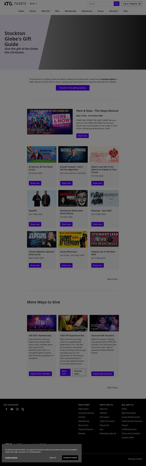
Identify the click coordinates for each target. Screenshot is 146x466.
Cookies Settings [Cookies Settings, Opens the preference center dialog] (11, 457)
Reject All (53, 457)
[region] (42, 453)
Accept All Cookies (70, 457)
